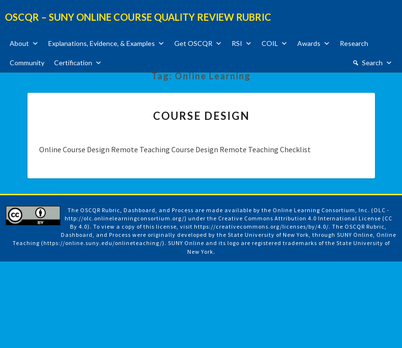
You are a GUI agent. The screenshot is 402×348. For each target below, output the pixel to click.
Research (354, 43)
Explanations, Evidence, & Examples (101, 43)
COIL (270, 43)
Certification (73, 62)
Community (27, 62)
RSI (237, 43)
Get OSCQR (193, 43)
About (19, 43)
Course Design (201, 115)
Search (372, 62)
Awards (308, 43)
